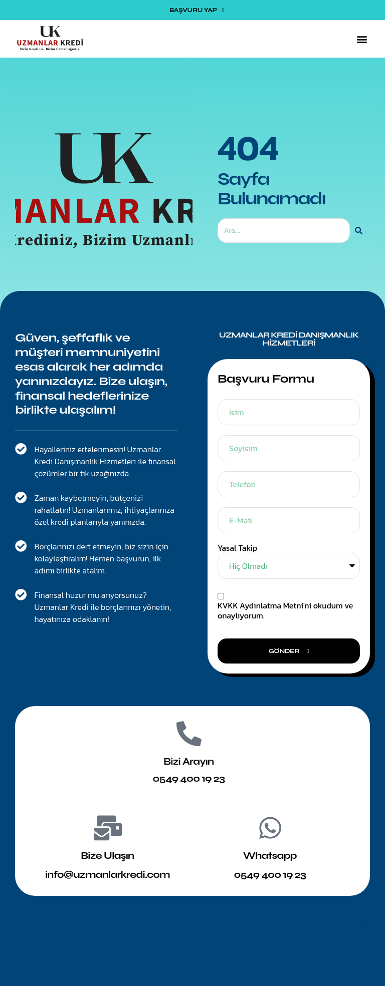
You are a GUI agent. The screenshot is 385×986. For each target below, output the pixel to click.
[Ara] (358, 230)
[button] (361, 39)
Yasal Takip (237, 548)
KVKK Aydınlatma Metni (260, 605)
